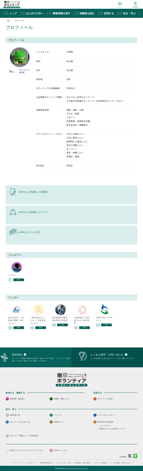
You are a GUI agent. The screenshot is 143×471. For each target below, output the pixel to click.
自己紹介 (40, 165)
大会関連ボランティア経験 (49, 97)
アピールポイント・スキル (49, 134)
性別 (38, 61)
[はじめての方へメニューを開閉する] (34, 13)
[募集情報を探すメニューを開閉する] (60, 13)
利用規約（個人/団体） (83, 463)
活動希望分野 (42, 110)
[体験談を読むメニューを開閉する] (86, 13)
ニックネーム (42, 52)
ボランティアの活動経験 (48, 88)
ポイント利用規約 (101, 463)
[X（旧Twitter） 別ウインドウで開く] (130, 456)
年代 (38, 70)
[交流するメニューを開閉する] (108, 13)
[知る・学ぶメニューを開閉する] (128, 13)
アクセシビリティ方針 (63, 463)
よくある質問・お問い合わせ (121, 463)
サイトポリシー (30, 463)
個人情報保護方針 (46, 463)
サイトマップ (16, 463)
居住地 (39, 79)
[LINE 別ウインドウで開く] (135, 456)
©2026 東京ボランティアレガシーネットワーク (71, 468)
